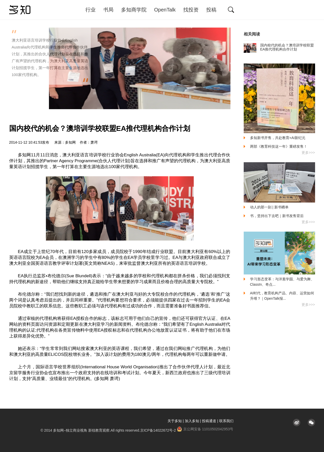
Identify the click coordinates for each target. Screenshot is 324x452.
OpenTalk (165, 9)
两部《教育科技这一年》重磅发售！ (278, 146)
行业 (90, 9)
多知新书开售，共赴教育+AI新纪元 (277, 138)
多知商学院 (134, 9)
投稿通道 (209, 421)
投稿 (211, 9)
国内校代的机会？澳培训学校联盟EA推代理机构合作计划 (279, 47)
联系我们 (226, 421)
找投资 (191, 9)
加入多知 (192, 421)
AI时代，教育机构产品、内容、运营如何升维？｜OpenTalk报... (282, 295)
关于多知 (174, 421)
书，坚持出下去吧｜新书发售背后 (277, 216)
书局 (108, 9)
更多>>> (308, 152)
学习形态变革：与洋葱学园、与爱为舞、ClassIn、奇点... (282, 281)
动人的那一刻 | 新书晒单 (269, 207)
